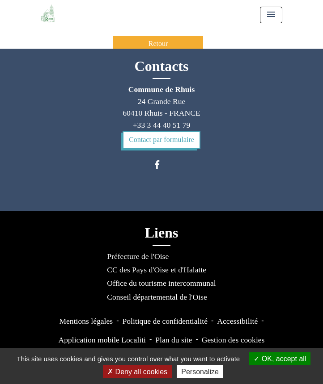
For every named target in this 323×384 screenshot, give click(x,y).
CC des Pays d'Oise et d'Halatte (156, 269)
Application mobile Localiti (102, 339)
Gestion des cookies (233, 339)
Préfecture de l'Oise (138, 256)
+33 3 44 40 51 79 (162, 125)
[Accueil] (48, 13)
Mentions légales (86, 321)
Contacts (162, 66)
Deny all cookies (137, 372)
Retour (158, 43)
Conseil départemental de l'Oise (157, 296)
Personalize (200, 372)
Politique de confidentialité (165, 321)
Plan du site (173, 339)
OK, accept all (280, 359)
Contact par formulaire (161, 139)
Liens (161, 233)
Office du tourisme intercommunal (161, 283)
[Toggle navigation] (271, 15)
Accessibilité (237, 321)
